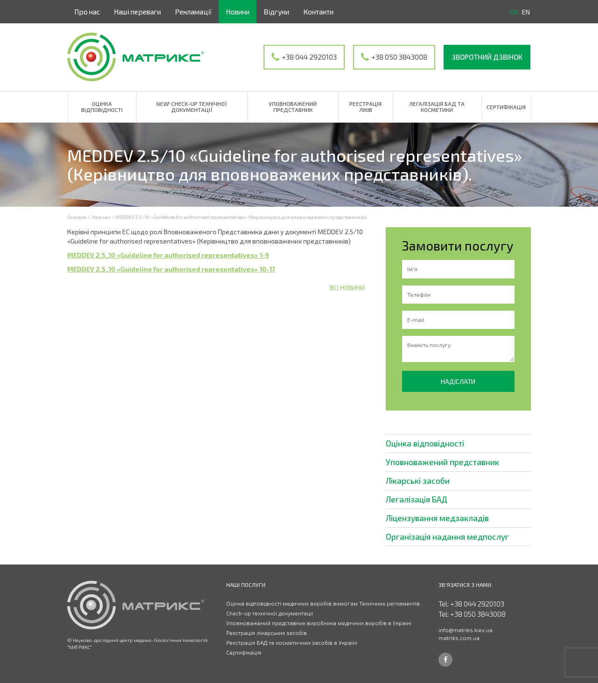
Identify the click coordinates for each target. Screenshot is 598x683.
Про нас (87, 11)
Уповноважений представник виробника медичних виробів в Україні (318, 623)
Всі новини (347, 288)
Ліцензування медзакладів (437, 518)
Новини (238, 11)
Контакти (318, 11)
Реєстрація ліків (365, 106)
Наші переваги (137, 11)
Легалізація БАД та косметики (437, 106)
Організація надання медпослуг (447, 536)
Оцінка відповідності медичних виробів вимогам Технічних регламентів (323, 603)
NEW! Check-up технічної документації (191, 106)
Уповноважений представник (293, 106)
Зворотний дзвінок (487, 57)
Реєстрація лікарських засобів (266, 632)
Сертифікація (506, 107)
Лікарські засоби (418, 480)
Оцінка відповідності (102, 106)
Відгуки (276, 11)
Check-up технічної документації (269, 613)
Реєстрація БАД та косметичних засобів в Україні (291, 642)
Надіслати (458, 381)
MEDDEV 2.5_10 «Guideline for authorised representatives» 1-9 (168, 255)
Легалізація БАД (416, 499)
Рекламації (193, 11)
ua (514, 12)
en (526, 12)
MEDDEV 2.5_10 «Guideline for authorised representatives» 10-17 (171, 269)
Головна (76, 217)
